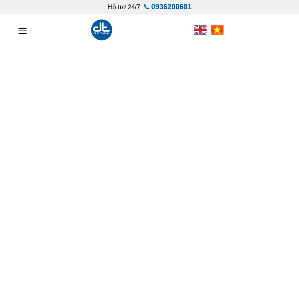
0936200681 (171, 7)
